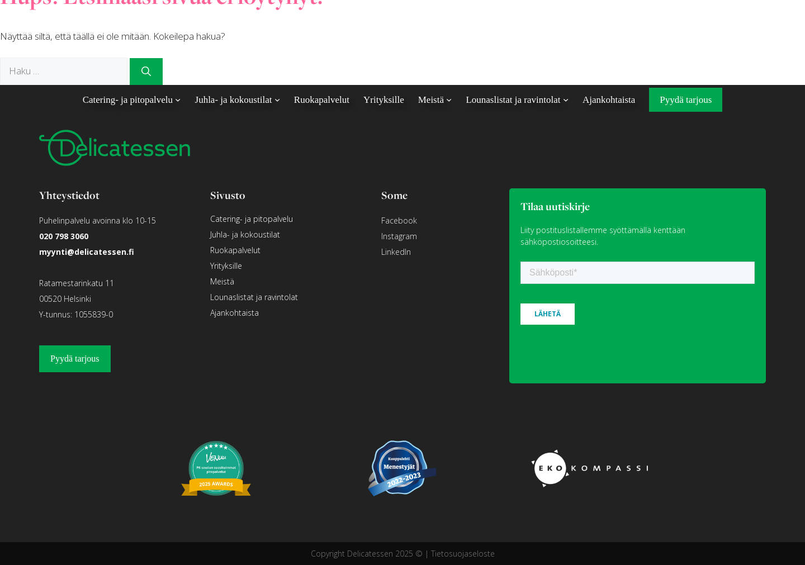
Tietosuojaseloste (463, 553)
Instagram (399, 236)
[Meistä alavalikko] (449, 99)
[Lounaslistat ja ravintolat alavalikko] (566, 99)
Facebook (399, 220)
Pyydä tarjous (75, 358)
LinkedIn (396, 251)
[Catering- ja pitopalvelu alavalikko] (178, 99)
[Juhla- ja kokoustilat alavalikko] (277, 99)
